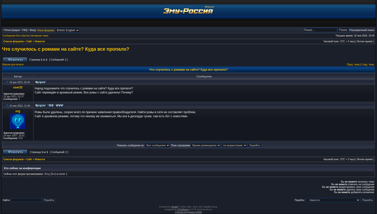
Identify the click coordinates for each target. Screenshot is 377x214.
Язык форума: (46, 30)
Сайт (29, 41)
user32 (18, 87)
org (17, 111)
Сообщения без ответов (15, 35)
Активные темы (39, 35)
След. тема (367, 64)
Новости (40, 41)
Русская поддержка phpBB (188, 212)
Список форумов (13, 41)
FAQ (24, 30)
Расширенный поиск (361, 30)
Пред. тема (353, 64)
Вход (33, 30)
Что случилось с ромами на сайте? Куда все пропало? (65, 49)
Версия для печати (13, 64)
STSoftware (182, 209)
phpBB (174, 207)
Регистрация (12, 30)
